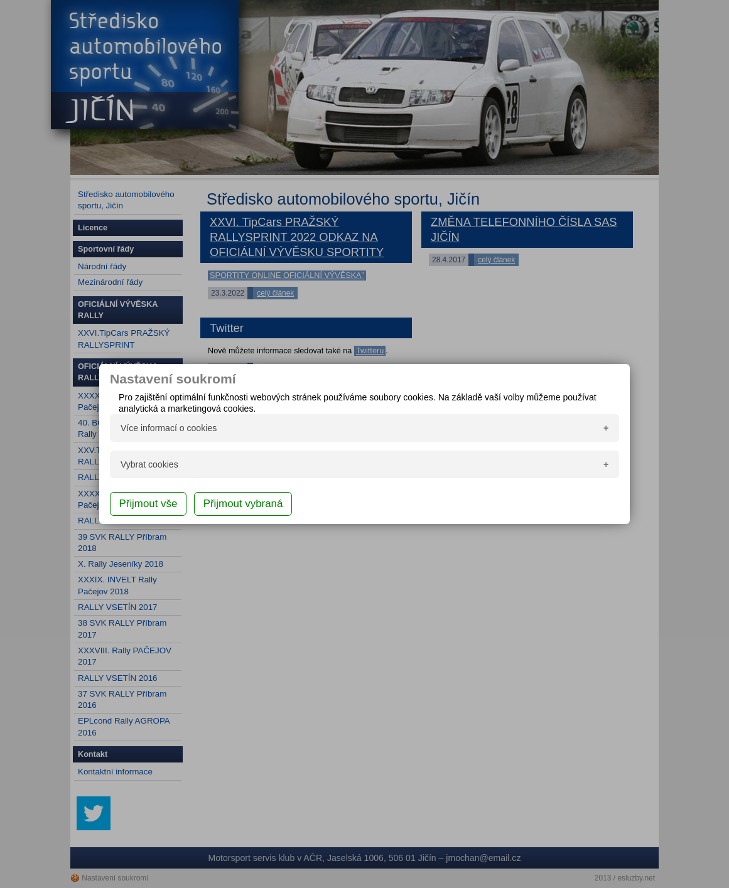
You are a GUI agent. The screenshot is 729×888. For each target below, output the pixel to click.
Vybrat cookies (149, 464)
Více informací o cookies (169, 428)
